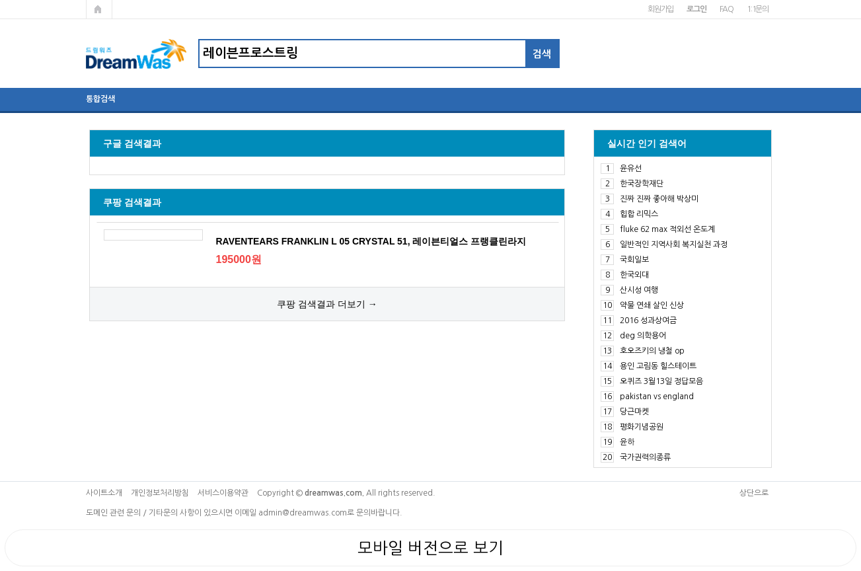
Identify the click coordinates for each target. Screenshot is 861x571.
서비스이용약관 (223, 493)
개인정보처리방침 (160, 493)
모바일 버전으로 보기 (430, 548)
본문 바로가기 (0, 0)
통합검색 (100, 99)
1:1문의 (757, 9)
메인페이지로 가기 (99, 9)
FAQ (726, 9)
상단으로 (753, 493)
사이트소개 (104, 493)
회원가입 (660, 9)
